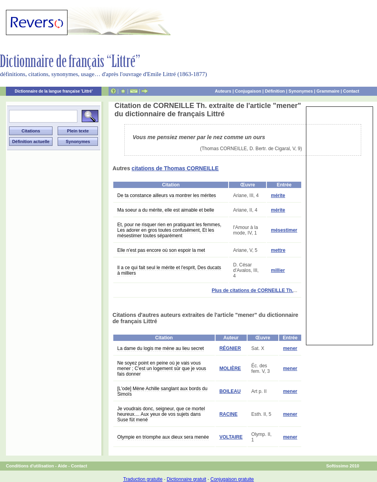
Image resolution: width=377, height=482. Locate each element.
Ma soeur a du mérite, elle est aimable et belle (165, 210)
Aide (62, 465)
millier (278, 270)
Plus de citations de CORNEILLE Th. (252, 290)
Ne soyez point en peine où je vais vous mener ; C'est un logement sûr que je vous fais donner (161, 368)
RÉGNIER (230, 348)
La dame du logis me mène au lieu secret (160, 348)
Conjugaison (248, 91)
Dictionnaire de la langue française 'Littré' (54, 91)
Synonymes (301, 91)
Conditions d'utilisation (30, 465)
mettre (278, 250)
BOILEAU (230, 391)
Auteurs (223, 91)
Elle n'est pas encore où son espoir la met (161, 250)
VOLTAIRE (231, 437)
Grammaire (328, 91)
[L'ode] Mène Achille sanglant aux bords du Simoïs (162, 391)
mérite (278, 195)
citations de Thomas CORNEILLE (175, 168)
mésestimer (284, 230)
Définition (275, 91)
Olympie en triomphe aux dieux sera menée (163, 437)
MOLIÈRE (230, 368)
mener (290, 348)
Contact (351, 91)
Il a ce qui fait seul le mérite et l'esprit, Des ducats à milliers (169, 270)
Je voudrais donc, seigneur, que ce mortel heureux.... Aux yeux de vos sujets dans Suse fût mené (161, 414)
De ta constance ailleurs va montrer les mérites (166, 195)
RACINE (228, 414)
